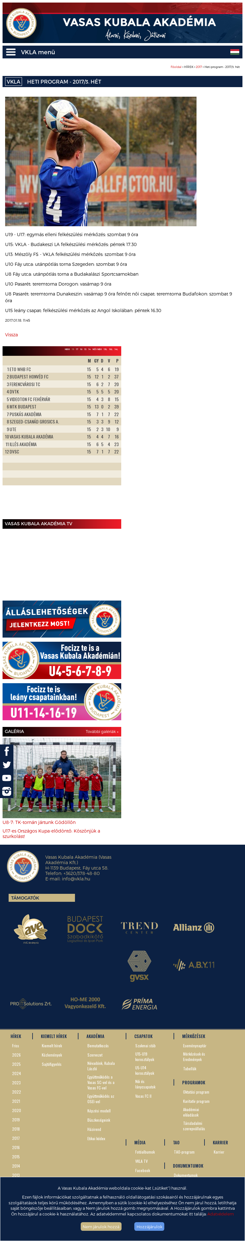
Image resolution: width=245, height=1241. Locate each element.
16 (81, 349)
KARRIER (220, 1142)
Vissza (11, 334)
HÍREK (16, 1036)
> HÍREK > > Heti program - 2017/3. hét (205, 67)
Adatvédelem (220, 1213)
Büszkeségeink (98, 1120)
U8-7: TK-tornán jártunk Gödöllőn (39, 822)
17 (77, 349)
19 (73, 349)
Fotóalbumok (145, 1152)
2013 (16, 1175)
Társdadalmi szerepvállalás (194, 1125)
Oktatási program (196, 1092)
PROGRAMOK (193, 1082)
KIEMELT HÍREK (54, 1036)
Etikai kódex (96, 1138)
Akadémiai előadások (191, 1112)
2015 (16, 1156)
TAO (176, 1142)
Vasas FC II (143, 1096)
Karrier (219, 1152)
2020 (16, 1110)
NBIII (67, 349)
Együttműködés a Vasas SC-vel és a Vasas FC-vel (101, 1082)
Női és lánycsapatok (145, 1084)
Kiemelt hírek (52, 1045)
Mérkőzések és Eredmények (194, 1056)
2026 (16, 1055)
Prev (11, 436)
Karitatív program (196, 1101)
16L (111, 349)
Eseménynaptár (194, 1045)
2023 (16, 1082)
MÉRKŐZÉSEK (193, 1036)
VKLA (13, 81)
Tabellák (189, 1068)
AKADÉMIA (95, 1036)
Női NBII (97, 349)
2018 (16, 1129)
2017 (199, 67)
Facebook (142, 1170)
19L (105, 349)
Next (113, 436)
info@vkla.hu (76, 878)
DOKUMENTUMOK (188, 1166)
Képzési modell (99, 1110)
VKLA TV (141, 1161)
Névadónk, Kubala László (101, 1065)
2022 (16, 1092)
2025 (16, 1064)
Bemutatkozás (98, 1045)
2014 (16, 1166)
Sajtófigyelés (52, 1064)
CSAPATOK (143, 1036)
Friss (15, 1045)
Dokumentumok (185, 1175)
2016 (16, 1147)
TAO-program (184, 1152)
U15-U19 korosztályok (144, 1056)
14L (116, 349)
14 (89, 349)
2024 (16, 1073)
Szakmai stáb (145, 1045)
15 (85, 349)
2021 (16, 1101)
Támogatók (25, 898)
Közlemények (52, 1055)
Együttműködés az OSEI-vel (100, 1098)
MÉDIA (139, 1142)
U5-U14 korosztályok (144, 1070)
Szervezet (94, 1055)
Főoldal (176, 67)
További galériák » (102, 731)
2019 (16, 1119)
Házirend (94, 1129)
